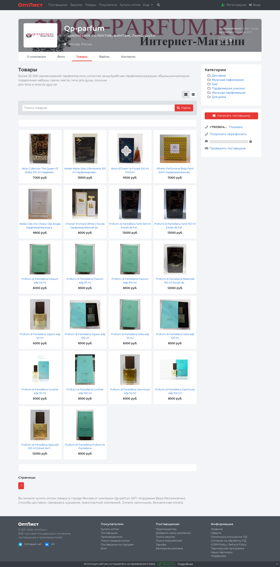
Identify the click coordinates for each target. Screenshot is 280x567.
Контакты (128, 57)
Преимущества (166, 529)
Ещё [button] (146, 5)
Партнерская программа (227, 548)
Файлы (104, 57)
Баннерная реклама (169, 548)
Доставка (219, 75)
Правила (217, 529)
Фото (61, 57)
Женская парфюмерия (229, 92)
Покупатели (108, 5)
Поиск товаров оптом (115, 540)
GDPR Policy (219, 544)
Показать (236, 127)
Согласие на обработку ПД (228, 540)
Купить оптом (130, 5)
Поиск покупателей (169, 540)
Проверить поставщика (228, 148)
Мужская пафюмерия (228, 80)
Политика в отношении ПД (229, 536)
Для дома (219, 97)
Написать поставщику (231, 115)
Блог (104, 548)
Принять (166, 564)
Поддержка (218, 555)
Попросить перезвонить (228, 134)
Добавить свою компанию (173, 532)
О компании (36, 57)
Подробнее (185, 564)
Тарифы (161, 544)
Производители (112, 536)
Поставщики (57, 5)
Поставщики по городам (117, 544)
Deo (215, 84)
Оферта (216, 532)
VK (50, 544)
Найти (184, 108)
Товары (90, 5)
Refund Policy (237, 544)
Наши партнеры (222, 552)
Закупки (76, 5)
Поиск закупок (165, 536)
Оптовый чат (29, 544)
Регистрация (233, 5)
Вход (254, 5)
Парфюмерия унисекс (228, 88)
